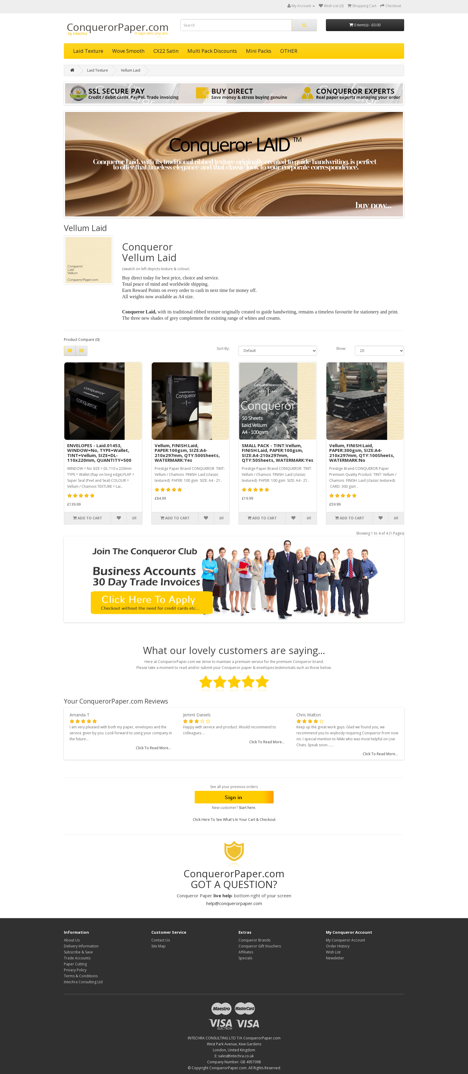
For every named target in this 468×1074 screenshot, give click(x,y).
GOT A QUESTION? (234, 884)
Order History (338, 946)
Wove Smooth (128, 50)
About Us (72, 940)
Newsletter (335, 958)
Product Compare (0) (81, 339)
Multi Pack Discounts (212, 50)
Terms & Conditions (81, 975)
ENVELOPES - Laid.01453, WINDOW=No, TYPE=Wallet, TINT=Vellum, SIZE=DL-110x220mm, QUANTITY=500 (99, 452)
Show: (341, 348)
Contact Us (160, 940)
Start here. (247, 807)
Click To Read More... (153, 747)
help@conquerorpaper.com (234, 903)
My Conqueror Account (345, 940)
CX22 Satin (165, 50)
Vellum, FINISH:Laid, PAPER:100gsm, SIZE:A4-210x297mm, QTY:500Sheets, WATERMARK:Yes (187, 452)
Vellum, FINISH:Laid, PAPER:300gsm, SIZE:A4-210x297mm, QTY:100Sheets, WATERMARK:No (361, 452)
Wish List (333, 952)
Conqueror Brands (254, 940)
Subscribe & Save (78, 952)
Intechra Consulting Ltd (83, 981)
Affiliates (245, 952)
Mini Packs (258, 50)
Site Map (158, 946)
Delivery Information (81, 946)
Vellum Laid (130, 70)
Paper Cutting (75, 964)
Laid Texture (88, 50)
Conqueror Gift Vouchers (259, 946)
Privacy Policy (75, 970)
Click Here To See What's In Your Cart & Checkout (234, 819)
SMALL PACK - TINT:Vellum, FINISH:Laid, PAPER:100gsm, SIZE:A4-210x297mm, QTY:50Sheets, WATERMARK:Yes (277, 452)
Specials (245, 958)
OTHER (288, 50)
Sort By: (223, 348)
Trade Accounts (77, 958)
